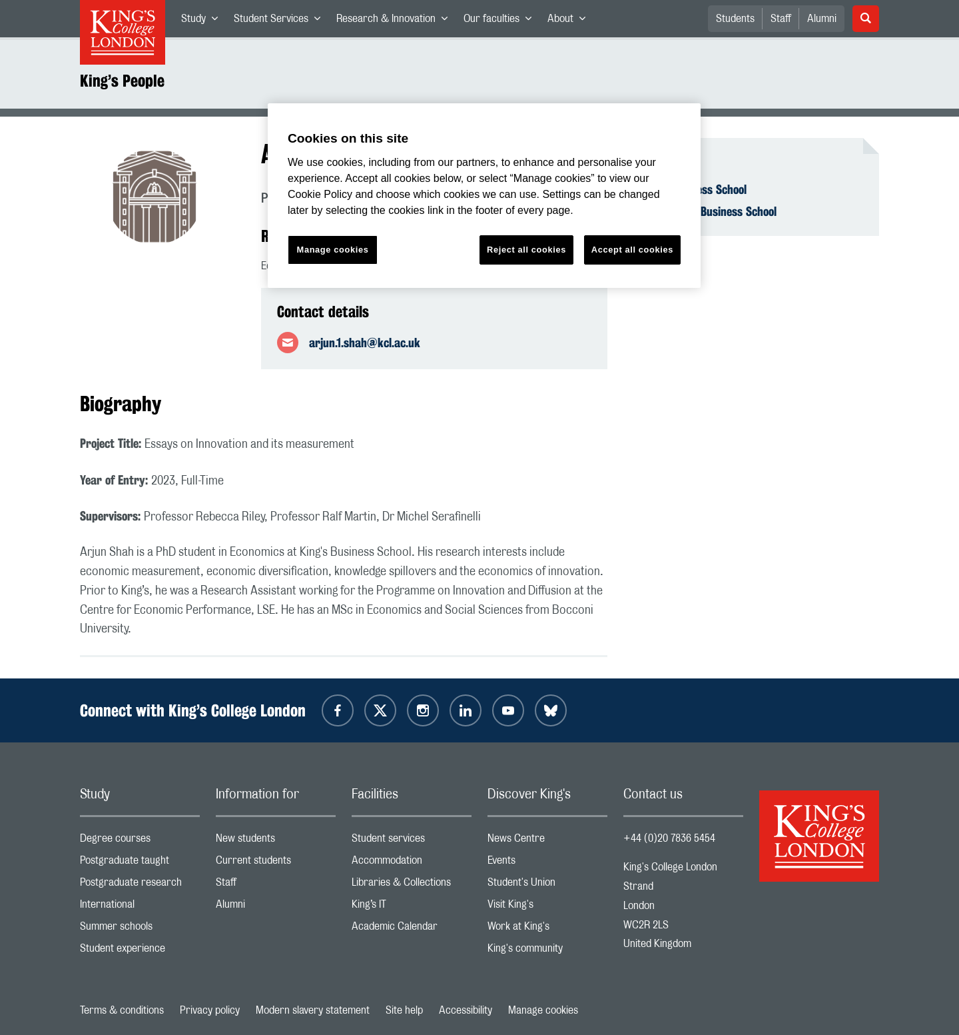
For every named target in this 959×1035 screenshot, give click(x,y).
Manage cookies (543, 1010)
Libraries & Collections (412, 885)
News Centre (547, 841)
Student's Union (547, 885)
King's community (547, 951)
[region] (484, 195)
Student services (412, 841)
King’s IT (412, 907)
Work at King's (547, 929)
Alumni (821, 18)
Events (547, 863)
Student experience (140, 951)
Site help (404, 1010)
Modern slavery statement (313, 1010)
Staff (781, 18)
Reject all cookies (526, 250)
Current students (276, 863)
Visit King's (547, 907)
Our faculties (501, 21)
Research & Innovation (396, 21)
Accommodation (412, 863)
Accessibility (465, 1010)
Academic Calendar (412, 929)
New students (276, 841)
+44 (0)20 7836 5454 (669, 838)
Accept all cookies (632, 250)
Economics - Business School (708, 211)
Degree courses (140, 841)
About (570, 21)
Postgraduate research (140, 885)
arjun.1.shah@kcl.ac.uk (364, 342)
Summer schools (140, 929)
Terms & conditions (122, 1010)
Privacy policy (210, 1010)
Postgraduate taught (140, 863)
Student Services (281, 21)
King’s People (122, 80)
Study (203, 21)
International (140, 907)
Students (735, 18)
